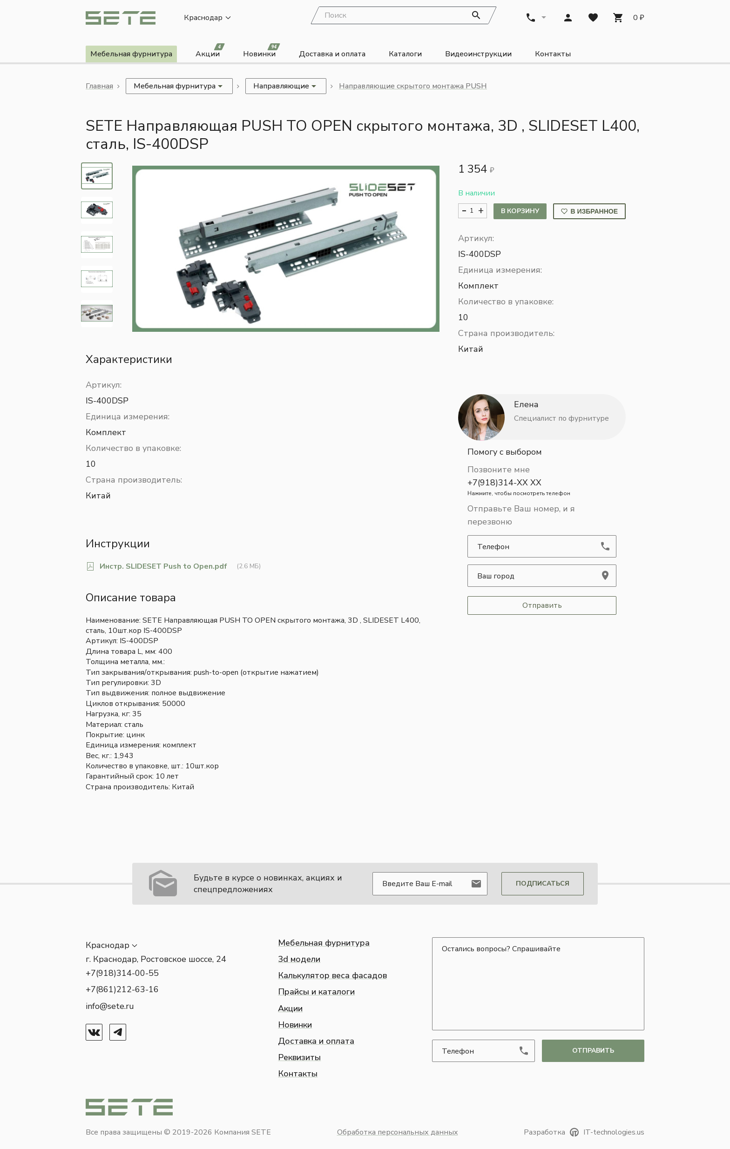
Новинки (261, 53)
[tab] (97, 176)
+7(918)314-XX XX (541, 487)
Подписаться (542, 883)
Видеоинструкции (478, 55)
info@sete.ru (110, 1006)
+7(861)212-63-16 (122, 989)
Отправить (542, 606)
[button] (285, 249)
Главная (99, 87)
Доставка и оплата (332, 55)
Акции (210, 53)
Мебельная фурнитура (131, 55)
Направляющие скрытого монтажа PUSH (413, 87)
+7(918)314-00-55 (122, 973)
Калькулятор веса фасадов (332, 975)
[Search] (404, 16)
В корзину (520, 211)
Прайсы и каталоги (316, 992)
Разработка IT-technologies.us (584, 1132)
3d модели (299, 959)
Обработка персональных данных (397, 1132)
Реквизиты (299, 1057)
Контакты (553, 55)
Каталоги (405, 55)
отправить (593, 1050)
